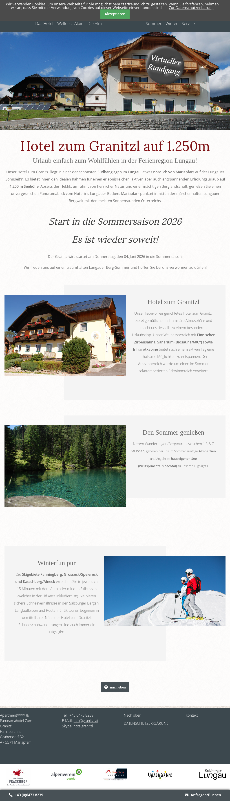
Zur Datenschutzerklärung (191, 7)
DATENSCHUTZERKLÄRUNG (146, 723)
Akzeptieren (115, 13)
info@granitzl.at (86, 720)
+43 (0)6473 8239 (29, 794)
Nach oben (132, 715)
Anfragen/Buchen (206, 794)
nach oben (118, 687)
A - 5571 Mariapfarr (15, 742)
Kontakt (192, 715)
